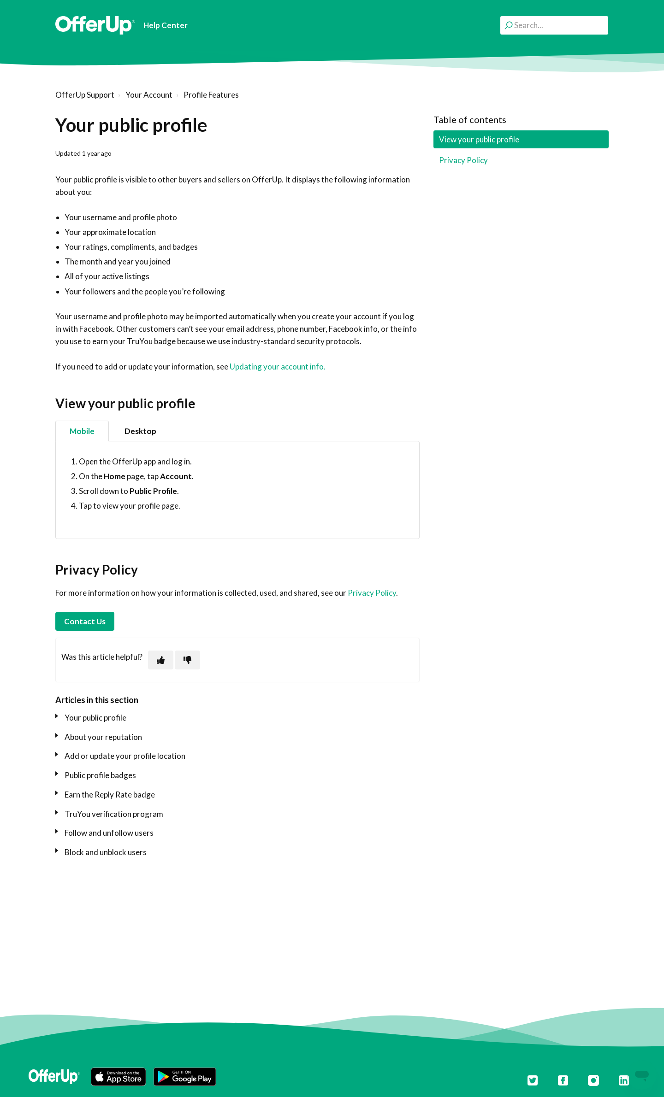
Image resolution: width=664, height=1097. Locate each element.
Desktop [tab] (140, 431)
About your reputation (103, 737)
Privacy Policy (372, 593)
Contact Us (85, 621)
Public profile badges (100, 775)
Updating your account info (277, 366)
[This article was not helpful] (187, 660)
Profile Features (211, 95)
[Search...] (554, 25)
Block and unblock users (106, 852)
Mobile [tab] (82, 431)
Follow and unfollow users (109, 833)
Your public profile (95, 717)
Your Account (148, 95)
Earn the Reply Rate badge (110, 794)
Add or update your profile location (125, 756)
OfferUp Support (84, 95)
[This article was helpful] (160, 660)
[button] (118, 1077)
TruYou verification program (114, 814)
